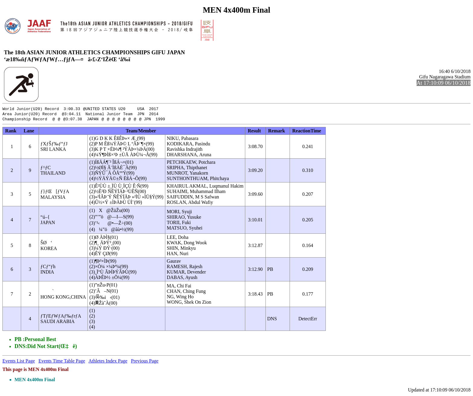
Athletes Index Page (107, 361)
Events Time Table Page (62, 361)
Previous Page (144, 361)
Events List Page (18, 361)
